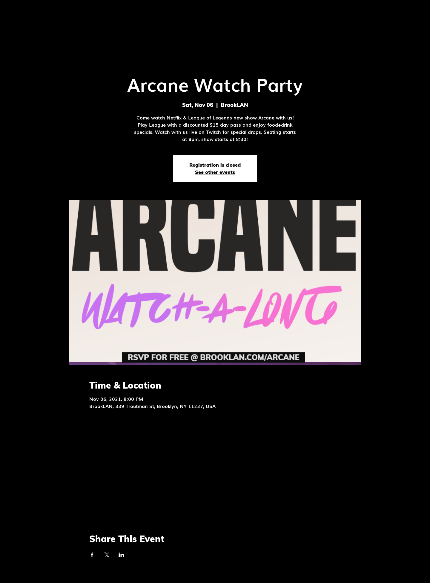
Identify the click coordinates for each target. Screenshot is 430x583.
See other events (215, 172)
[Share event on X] (107, 555)
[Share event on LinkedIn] (121, 555)
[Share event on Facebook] (92, 555)
